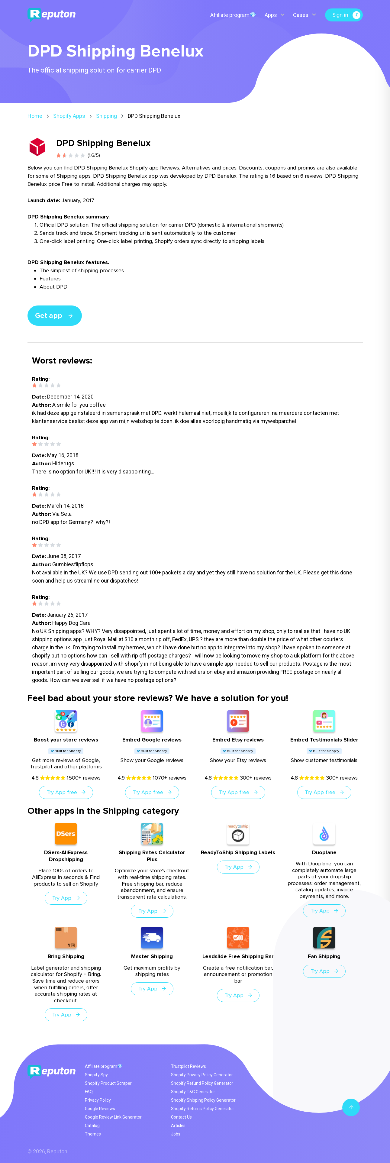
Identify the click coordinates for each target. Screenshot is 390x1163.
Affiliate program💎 (233, 15)
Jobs (175, 1134)
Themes (93, 1134)
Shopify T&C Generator (193, 1091)
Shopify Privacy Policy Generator (202, 1074)
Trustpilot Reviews (188, 1066)
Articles (178, 1125)
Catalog (92, 1125)
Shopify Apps (69, 116)
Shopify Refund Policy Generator (202, 1083)
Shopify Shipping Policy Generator (203, 1100)
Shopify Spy (96, 1074)
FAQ (89, 1091)
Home (34, 116)
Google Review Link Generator (113, 1117)
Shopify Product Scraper (108, 1083)
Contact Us (181, 1117)
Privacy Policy (98, 1100)
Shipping (106, 116)
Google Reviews (100, 1108)
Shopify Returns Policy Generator (202, 1108)
